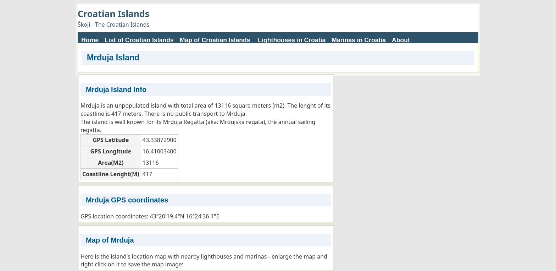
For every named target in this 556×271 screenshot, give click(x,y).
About (401, 40)
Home (90, 40)
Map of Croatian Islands (215, 40)
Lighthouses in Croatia (292, 40)
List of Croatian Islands (139, 40)
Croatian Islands (113, 13)
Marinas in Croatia (359, 40)
